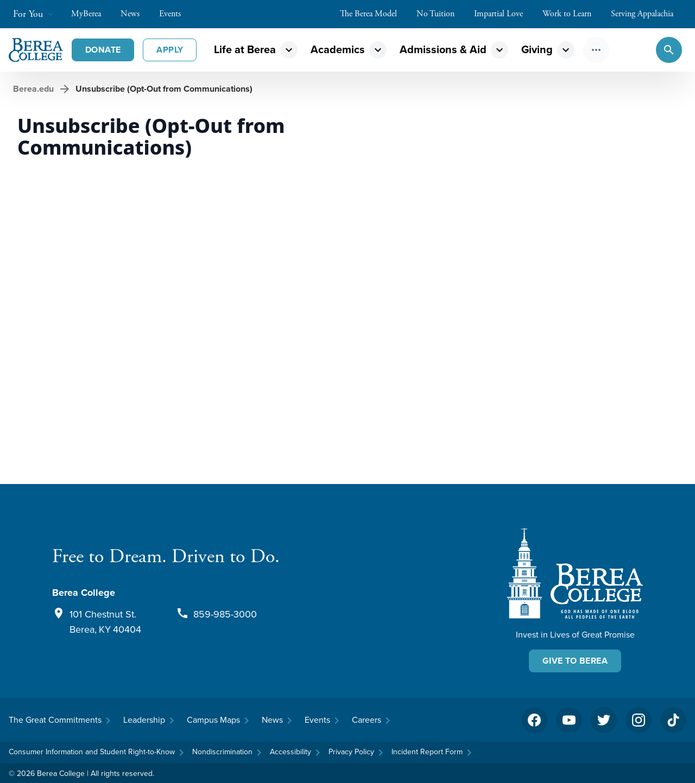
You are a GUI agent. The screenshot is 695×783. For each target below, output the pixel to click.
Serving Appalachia (647, 14)
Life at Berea (245, 49)
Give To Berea (575, 660)
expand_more (288, 49)
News (135, 14)
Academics (338, 49)
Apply (169, 49)
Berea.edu (33, 88)
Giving (537, 49)
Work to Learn (572, 14)
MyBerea (91, 14)
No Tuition (440, 14)
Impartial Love (504, 14)
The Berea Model (374, 14)
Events (175, 14)
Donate (103, 49)
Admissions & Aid (443, 49)
